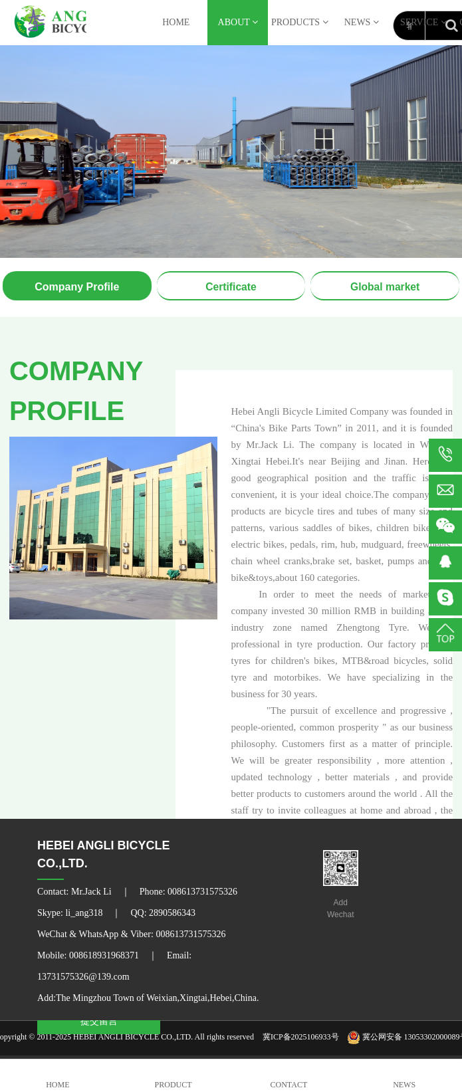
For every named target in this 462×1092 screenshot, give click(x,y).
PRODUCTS (299, 22)
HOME (175, 22)
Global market (385, 286)
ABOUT (238, 22)
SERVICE (423, 22)
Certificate (231, 286)
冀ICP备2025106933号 (301, 1036)
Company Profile (77, 286)
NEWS (361, 22)
